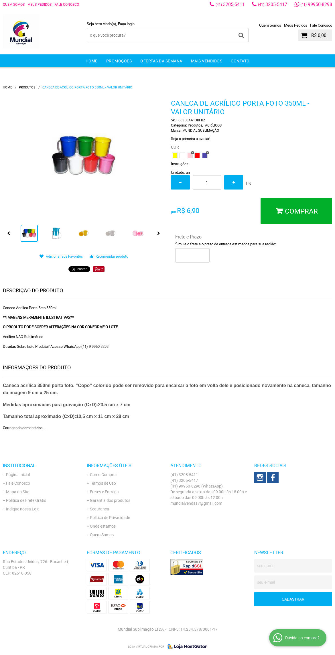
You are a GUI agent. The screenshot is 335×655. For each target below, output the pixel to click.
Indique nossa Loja (23, 509)
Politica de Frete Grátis (26, 500)
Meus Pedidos (39, 4)
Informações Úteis (109, 465)
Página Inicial (18, 474)
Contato (240, 61)
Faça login (126, 23)
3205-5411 (230, 4)
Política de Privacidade (110, 517)
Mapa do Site (17, 491)
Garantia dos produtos (110, 500)
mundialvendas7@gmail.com (196, 503)
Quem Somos (14, 4)
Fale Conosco (66, 4)
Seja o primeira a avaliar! (190, 138)
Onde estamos (103, 526)
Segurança (99, 509)
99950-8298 (316, 4)
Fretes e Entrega (104, 491)
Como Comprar (103, 474)
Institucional (19, 465)
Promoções (119, 61)
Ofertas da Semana (161, 61)
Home (92, 61)
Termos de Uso (103, 483)
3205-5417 (272, 4)
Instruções (179, 163)
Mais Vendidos (206, 61)
